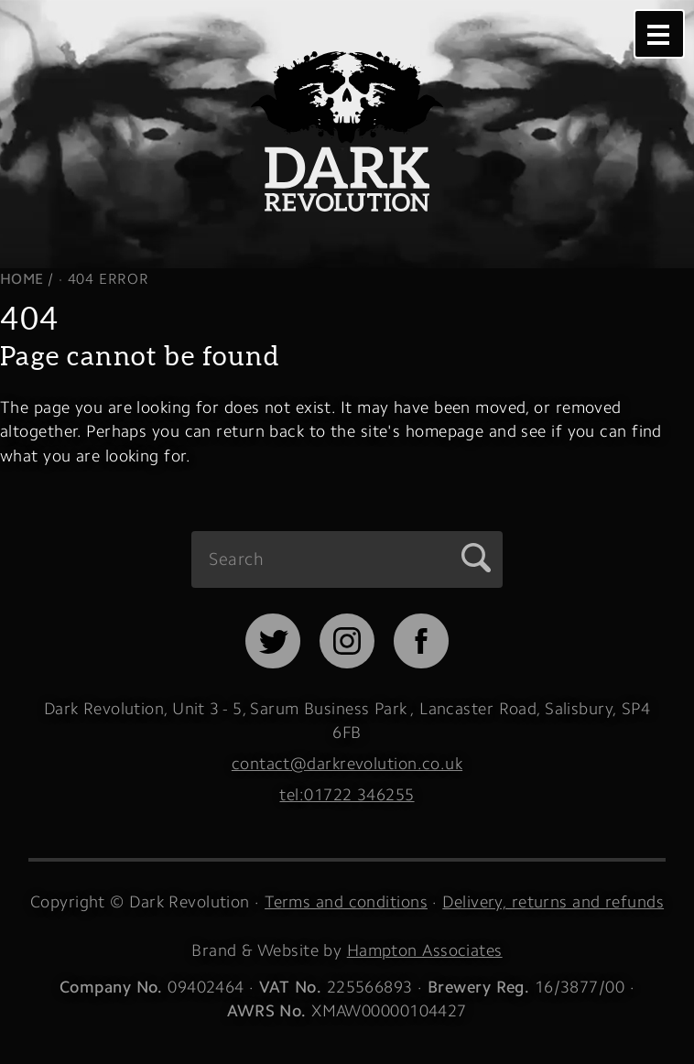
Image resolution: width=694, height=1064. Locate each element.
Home (22, 279)
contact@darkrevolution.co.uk (347, 763)
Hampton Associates (425, 950)
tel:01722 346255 (346, 794)
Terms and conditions (346, 901)
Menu (658, 34)
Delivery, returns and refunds (553, 901)
